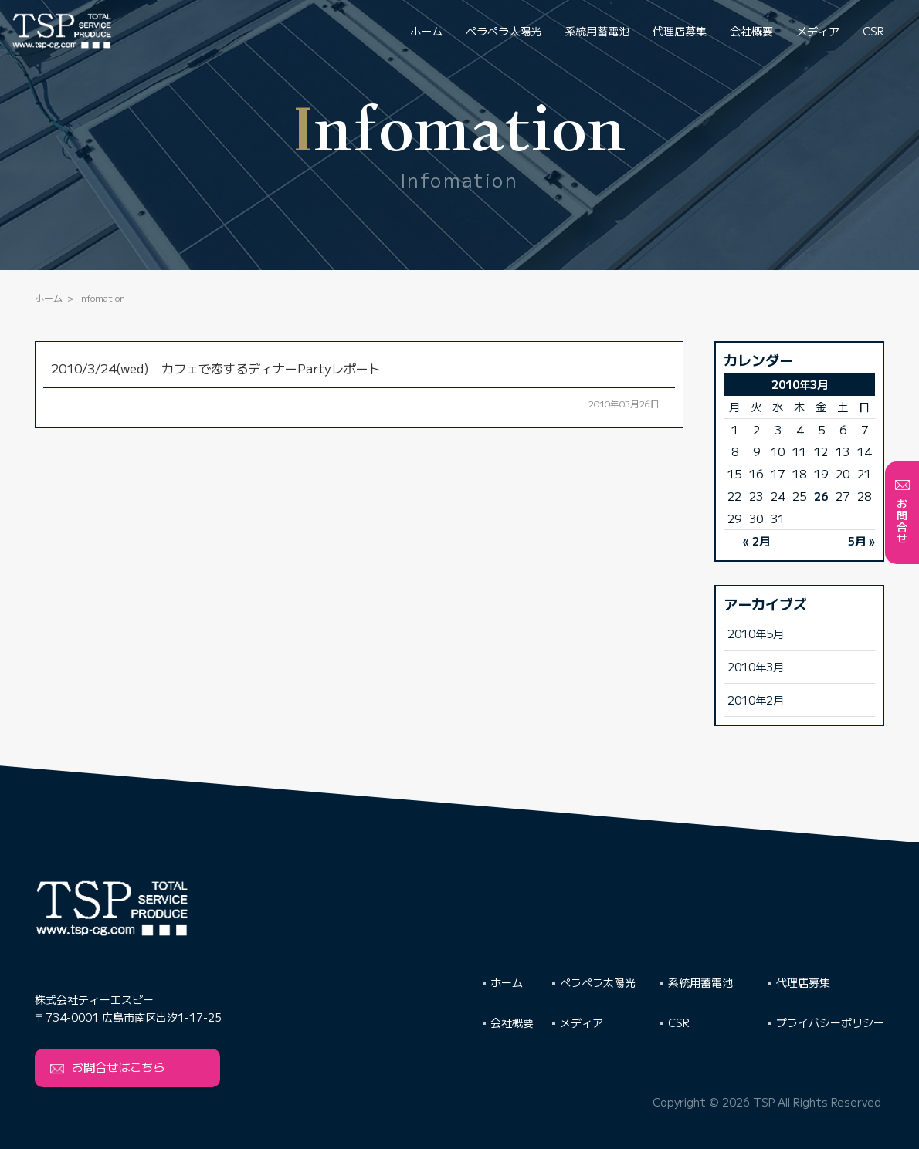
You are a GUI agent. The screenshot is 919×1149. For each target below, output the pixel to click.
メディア (817, 31)
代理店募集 (680, 31)
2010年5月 (755, 633)
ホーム (426, 31)
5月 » (861, 540)
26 (821, 496)
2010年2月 (755, 699)
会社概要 (751, 31)
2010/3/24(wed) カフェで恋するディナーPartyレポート (216, 368)
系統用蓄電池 (597, 31)
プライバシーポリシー (830, 1022)
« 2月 (756, 540)
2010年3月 (755, 666)
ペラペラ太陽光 (503, 31)
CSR (873, 31)
